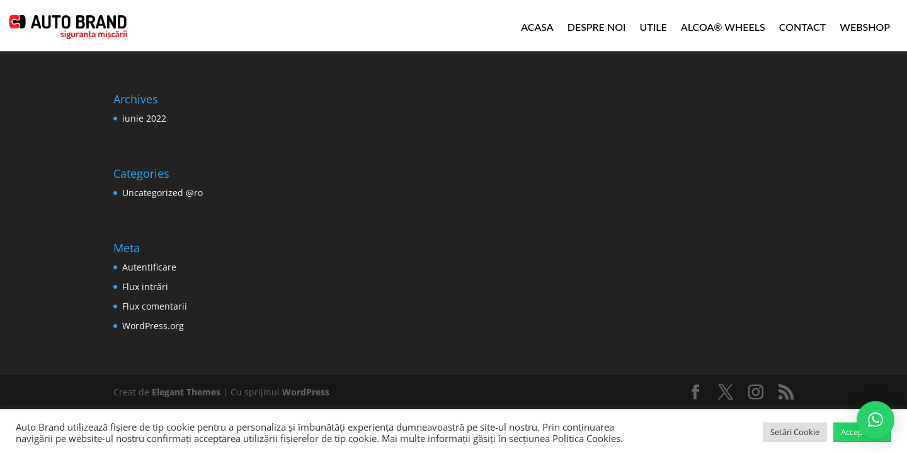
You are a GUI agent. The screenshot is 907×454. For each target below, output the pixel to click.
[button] (875, 420)
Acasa (537, 27)
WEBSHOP (865, 27)
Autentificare (149, 267)
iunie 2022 (144, 118)
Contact (802, 27)
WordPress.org (153, 326)
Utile (653, 27)
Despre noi (597, 27)
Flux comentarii (154, 306)
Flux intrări (145, 287)
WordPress (305, 392)
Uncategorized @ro (162, 193)
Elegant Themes (186, 392)
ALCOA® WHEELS (723, 27)
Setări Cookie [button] (794, 432)
